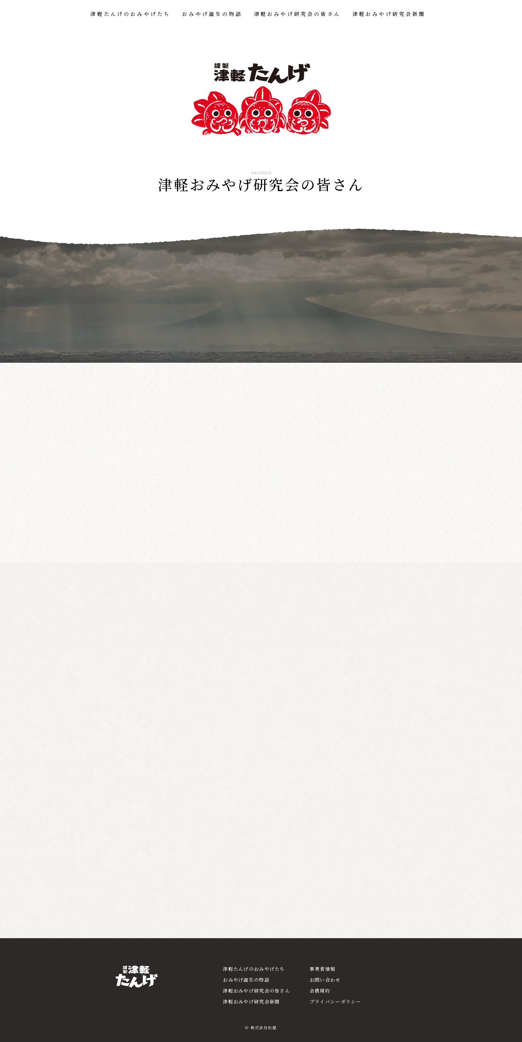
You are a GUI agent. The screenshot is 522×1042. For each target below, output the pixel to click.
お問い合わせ (325, 979)
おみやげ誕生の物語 (212, 14)
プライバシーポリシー (335, 1001)
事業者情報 (322, 968)
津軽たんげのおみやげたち (130, 14)
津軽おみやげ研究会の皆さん (297, 14)
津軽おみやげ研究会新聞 (389, 14)
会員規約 (320, 990)
